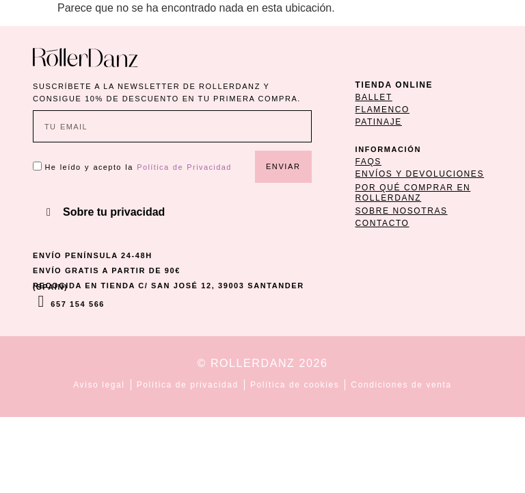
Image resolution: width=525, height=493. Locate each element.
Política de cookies (294, 385)
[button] (172, 212)
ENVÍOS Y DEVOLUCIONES (420, 174)
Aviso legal (98, 385)
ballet (373, 97)
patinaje (378, 122)
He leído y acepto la (137, 167)
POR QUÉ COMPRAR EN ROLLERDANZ (413, 192)
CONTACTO (382, 223)
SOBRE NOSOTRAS (401, 211)
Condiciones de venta (401, 385)
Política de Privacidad (184, 167)
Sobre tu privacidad (114, 212)
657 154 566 (78, 304)
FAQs (368, 161)
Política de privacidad (188, 385)
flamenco (382, 109)
